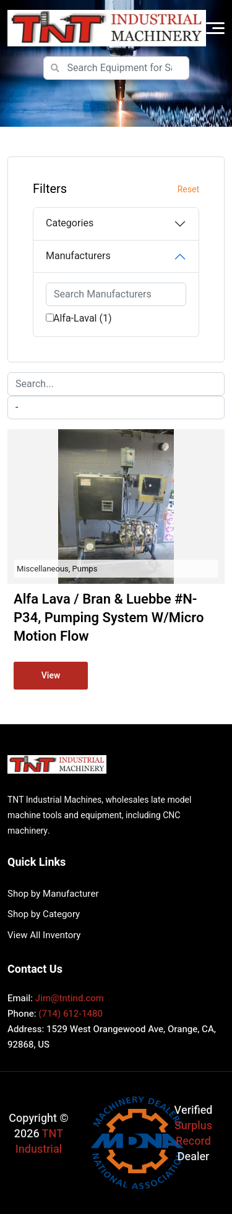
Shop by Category (43, 914)
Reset (188, 189)
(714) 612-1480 (70, 1013)
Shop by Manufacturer (52, 893)
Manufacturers (78, 256)
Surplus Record (193, 1134)
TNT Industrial (39, 1142)
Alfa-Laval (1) (82, 318)
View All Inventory (43, 935)
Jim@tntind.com (69, 998)
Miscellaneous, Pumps (57, 569)
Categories (69, 223)
